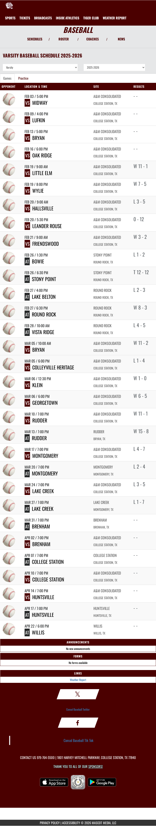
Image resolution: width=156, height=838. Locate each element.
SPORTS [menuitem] (10, 17)
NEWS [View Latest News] (121, 39)
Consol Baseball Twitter (78, 709)
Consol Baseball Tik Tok (78, 740)
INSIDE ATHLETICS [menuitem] (67, 17)
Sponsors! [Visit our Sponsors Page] (95, 766)
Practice (23, 78)
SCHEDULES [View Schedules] (34, 39)
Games (7, 78)
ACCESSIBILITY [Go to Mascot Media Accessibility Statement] (71, 822)
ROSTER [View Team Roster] (63, 39)
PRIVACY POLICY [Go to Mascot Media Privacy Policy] (50, 822)
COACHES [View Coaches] (92, 39)
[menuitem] (24, 17)
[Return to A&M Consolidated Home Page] (9, 5)
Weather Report (78, 680)
